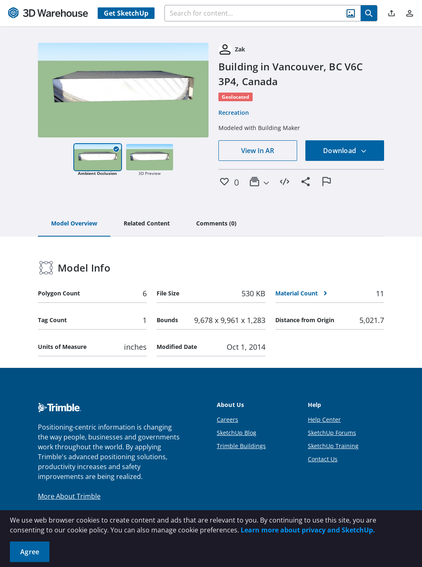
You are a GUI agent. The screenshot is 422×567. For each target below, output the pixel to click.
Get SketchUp (126, 13)
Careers (227, 419)
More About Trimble (69, 496)
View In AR (257, 150)
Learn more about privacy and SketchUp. (308, 529)
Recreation (233, 112)
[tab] (74, 224)
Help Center (324, 419)
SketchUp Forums (332, 433)
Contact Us (323, 459)
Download (345, 150)
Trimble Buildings (241, 446)
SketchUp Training (333, 446)
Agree (29, 551)
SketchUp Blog (236, 433)
